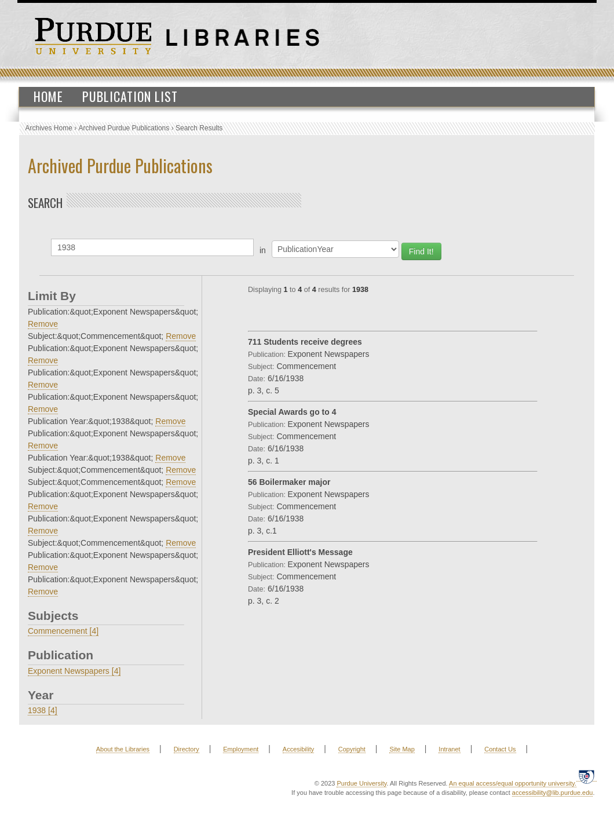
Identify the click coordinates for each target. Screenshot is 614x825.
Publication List (130, 96)
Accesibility (298, 749)
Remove (43, 323)
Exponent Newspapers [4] (74, 671)
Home (48, 96)
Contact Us (500, 749)
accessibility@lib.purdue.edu (552, 792)
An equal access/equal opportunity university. (512, 783)
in (263, 250)
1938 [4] (42, 710)
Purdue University (361, 783)
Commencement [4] (63, 631)
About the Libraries (122, 749)
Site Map (401, 749)
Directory (186, 749)
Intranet (449, 749)
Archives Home (48, 128)
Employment (240, 749)
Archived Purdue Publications (124, 128)
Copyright (352, 749)
